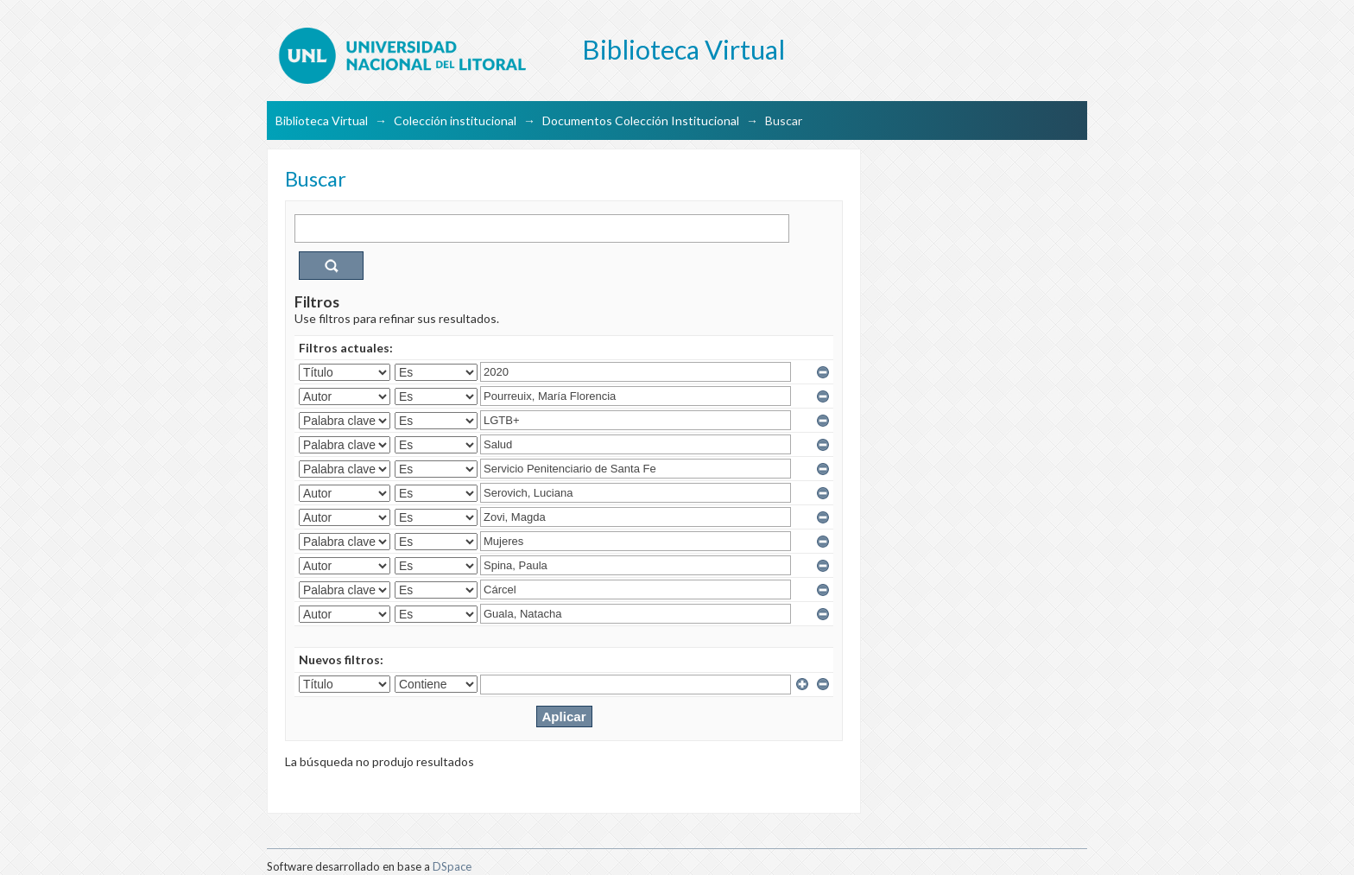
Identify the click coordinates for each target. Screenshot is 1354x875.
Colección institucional (455, 120)
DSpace (452, 866)
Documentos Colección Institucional (640, 120)
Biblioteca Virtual (321, 120)
